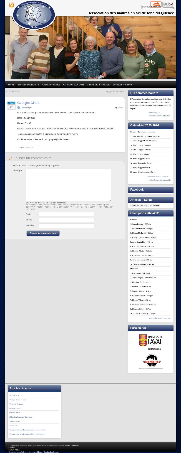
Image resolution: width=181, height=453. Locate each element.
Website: (30, 227)
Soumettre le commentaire (43, 235)
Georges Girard (28, 103)
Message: (17, 170)
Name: (29, 215)
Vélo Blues (13, 426)
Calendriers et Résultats (98, 84)
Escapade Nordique (122, 84)
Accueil (10, 84)
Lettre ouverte (14, 421)
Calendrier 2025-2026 (73, 84)
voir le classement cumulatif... (159, 180)
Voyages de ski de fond (17, 400)
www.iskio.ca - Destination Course (45, 452)
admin (120, 107)
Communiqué (26, 107)
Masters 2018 (14, 396)
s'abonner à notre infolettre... (160, 116)
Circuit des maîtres (51, 84)
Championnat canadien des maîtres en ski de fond (27, 430)
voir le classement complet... (160, 318)
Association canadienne (28, 84)
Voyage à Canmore (114, 91)
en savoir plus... (155, 112)
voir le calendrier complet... (158, 177)
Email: (29, 221)
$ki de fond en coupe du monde (20, 417)
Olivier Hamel (14, 91)
